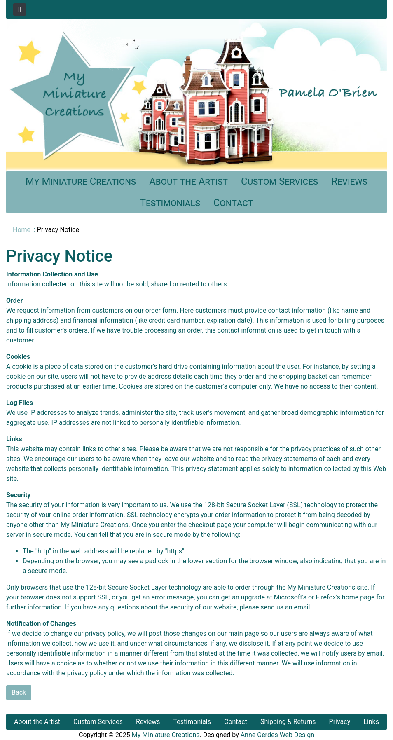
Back (19, 692)
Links (371, 722)
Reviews (349, 181)
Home (21, 230)
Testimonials (170, 202)
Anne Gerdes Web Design (277, 735)
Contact (233, 202)
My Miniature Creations (81, 181)
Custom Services (279, 181)
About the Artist (188, 181)
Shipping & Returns (288, 722)
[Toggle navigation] (19, 9)
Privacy (340, 722)
